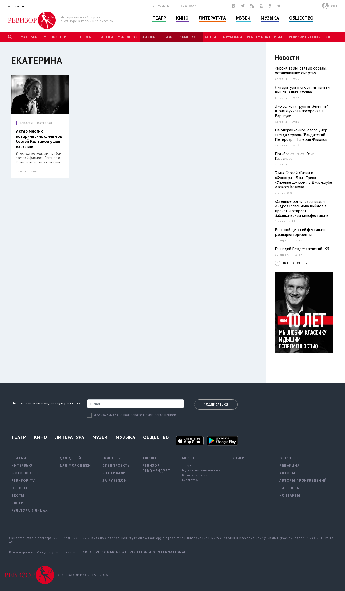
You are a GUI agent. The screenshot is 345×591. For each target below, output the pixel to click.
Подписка (188, 5)
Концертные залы (194, 475)
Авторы (287, 473)
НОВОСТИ (26, 123)
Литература (212, 18)
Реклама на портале (265, 37)
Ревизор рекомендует (179, 37)
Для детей (70, 458)
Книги (238, 458)
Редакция (289, 465)
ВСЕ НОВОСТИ (295, 263)
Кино (182, 18)
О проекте (160, 5)
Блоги (17, 503)
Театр (159, 18)
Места (210, 37)
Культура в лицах (29, 510)
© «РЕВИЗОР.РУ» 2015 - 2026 (83, 575)
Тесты (17, 495)
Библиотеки (190, 480)
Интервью (21, 465)
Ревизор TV (23, 480)
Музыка (270, 18)
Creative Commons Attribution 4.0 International (135, 552)
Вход (334, 5)
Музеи (243, 18)
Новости (59, 37)
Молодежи (128, 37)
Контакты (289, 495)
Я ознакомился (106, 415)
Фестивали (114, 473)
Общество (301, 18)
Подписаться (216, 404)
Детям (107, 37)
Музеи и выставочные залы (201, 470)
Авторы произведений (303, 480)
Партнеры (289, 488)
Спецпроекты (83, 37)
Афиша (148, 37)
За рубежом (232, 37)
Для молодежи (75, 465)
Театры (187, 465)
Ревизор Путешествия (309, 37)
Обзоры (19, 488)
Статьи (18, 458)
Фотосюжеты (25, 473)
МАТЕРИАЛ (44, 123)
